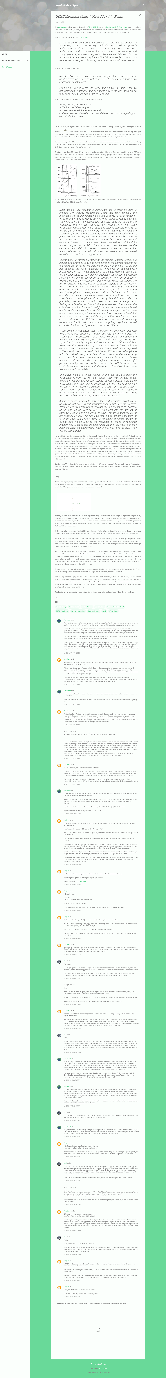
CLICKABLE (82, 881)
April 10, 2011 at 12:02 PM (72, 955)
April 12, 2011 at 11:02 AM (72, 1255)
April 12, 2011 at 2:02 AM (72, 1205)
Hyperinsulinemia (93, 611)
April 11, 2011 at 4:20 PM (72, 1120)
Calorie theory (61, 607)
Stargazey (67, 620)
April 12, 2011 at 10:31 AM (72, 1231)
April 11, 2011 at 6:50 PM (72, 1157)
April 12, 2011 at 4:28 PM (72, 1280)
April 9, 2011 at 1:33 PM (72, 685)
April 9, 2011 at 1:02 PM (72, 653)
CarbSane (67, 659)
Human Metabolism (78, 611)
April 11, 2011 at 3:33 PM (72, 1080)
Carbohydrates (74, 607)
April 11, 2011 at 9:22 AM (72, 1004)
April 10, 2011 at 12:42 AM (72, 814)
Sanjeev (66, 820)
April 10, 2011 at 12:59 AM (72, 865)
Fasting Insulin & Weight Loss (116, 27)
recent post (62, 27)
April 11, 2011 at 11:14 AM (72, 1028)
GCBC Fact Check (62, 611)
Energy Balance (87, 607)
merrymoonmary (103, 1368)
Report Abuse (7, 67)
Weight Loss (113, 611)
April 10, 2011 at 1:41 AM (72, 938)
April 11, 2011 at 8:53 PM (72, 1181)
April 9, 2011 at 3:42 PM (72, 758)
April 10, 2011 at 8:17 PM (72, 979)
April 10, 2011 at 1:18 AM (72, 885)
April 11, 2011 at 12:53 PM (72, 1052)
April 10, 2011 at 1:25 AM (72, 911)
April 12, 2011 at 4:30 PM (72, 1297)
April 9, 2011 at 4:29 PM (72, 784)
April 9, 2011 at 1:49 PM (72, 725)
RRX (65, 961)
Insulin (104, 611)
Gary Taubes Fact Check (115, 607)
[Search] (144, 6)
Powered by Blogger (98, 1364)
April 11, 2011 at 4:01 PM (72, 1106)
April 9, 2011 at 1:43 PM (72, 705)
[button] (139, 15)
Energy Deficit (99, 607)
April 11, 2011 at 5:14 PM (72, 1137)
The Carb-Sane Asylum (67, 5)
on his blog (84, 37)
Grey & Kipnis (94, 27)
